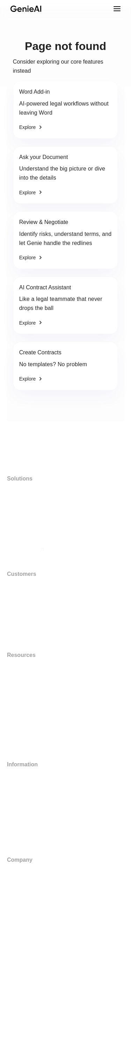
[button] (65, 1018)
